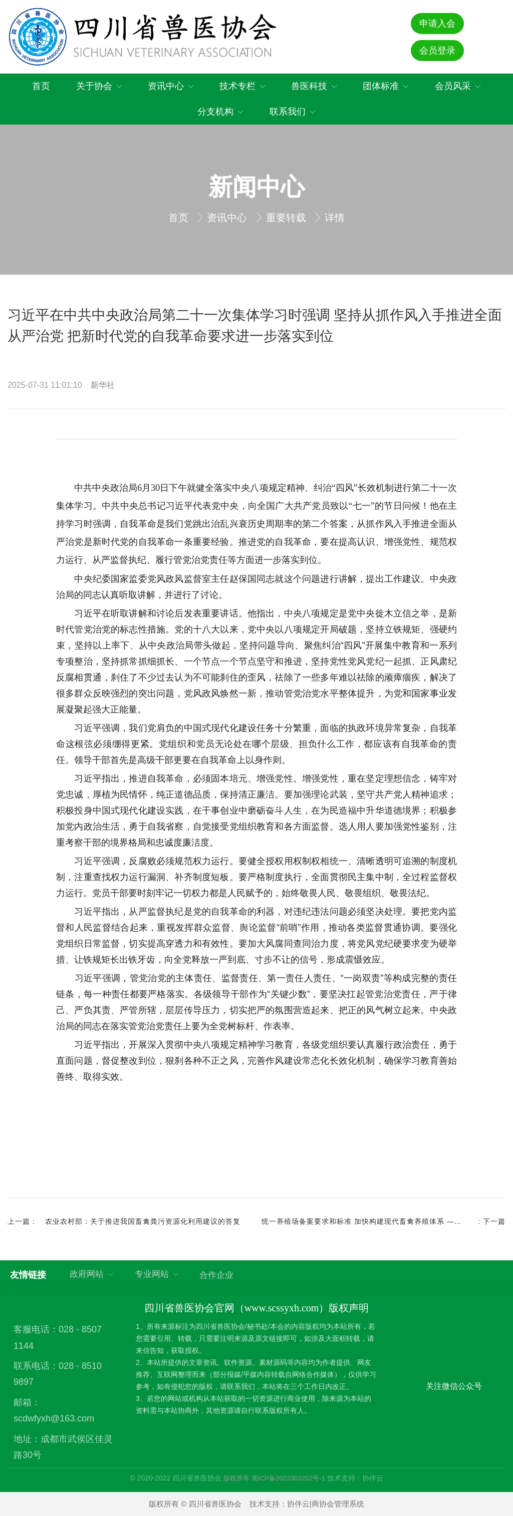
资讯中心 (228, 217)
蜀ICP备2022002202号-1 (288, 1478)
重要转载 (287, 217)
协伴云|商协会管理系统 (325, 1503)
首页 (179, 217)
